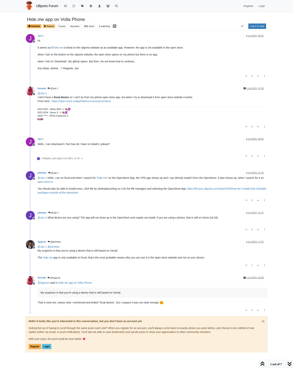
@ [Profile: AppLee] (43, 282)
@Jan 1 (52, 88)
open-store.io (45, 181)
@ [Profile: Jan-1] (42, 93)
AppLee (42, 242)
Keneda (42, 88)
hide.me (58, 47)
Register (34, 346)
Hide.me (48, 257)
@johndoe (54, 242)
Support (49, 26)
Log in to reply (257, 26)
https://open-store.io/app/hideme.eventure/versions (81, 101)
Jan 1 (40, 36)
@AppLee (53, 278)
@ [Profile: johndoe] (53, 246)
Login (47, 346)
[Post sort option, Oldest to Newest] (242, 26)
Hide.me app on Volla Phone (74, 282)
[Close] (263, 321)
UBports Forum (47, 6)
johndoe (42, 172)
